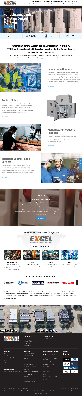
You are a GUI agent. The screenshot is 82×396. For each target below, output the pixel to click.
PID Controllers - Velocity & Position (31, 371)
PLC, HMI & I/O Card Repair (48, 364)
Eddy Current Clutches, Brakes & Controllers (30, 358)
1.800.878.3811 (28, 343)
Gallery (64, 3)
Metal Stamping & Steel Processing (50, 372)
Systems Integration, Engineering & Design (12, 371)
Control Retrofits (46, 366)
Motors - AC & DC (27, 369)
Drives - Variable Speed (28, 355)
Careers (68, 3)
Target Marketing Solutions (73, 388)
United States (18, 390)
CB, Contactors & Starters (29, 353)
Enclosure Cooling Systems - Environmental (29, 360)
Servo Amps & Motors (28, 376)
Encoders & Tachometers (29, 362)
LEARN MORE (41, 218)
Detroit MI (12, 390)
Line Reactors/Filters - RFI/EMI (30, 366)
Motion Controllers (27, 367)
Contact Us (73, 3)
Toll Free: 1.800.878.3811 (71, 1)
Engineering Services (11, 7)
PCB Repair (45, 362)
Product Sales (23, 7)
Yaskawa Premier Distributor (29, 381)
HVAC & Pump (46, 371)
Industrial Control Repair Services (57, 7)
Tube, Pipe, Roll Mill (47, 378)
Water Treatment (46, 379)
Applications (73, 7)
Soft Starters (26, 378)
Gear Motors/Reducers (28, 364)
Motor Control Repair (47, 361)
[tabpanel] (41, 20)
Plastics (44, 374)
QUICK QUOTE (80, 164)
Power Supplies (27, 373)
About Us (34, 3)
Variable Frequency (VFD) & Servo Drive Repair (50, 359)
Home (30, 3)
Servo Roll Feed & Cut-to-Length (50, 376)
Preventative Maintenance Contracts (55, 3)
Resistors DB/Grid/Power (29, 374)
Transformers (26, 379)
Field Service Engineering (42, 3)
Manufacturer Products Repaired (38, 7)
